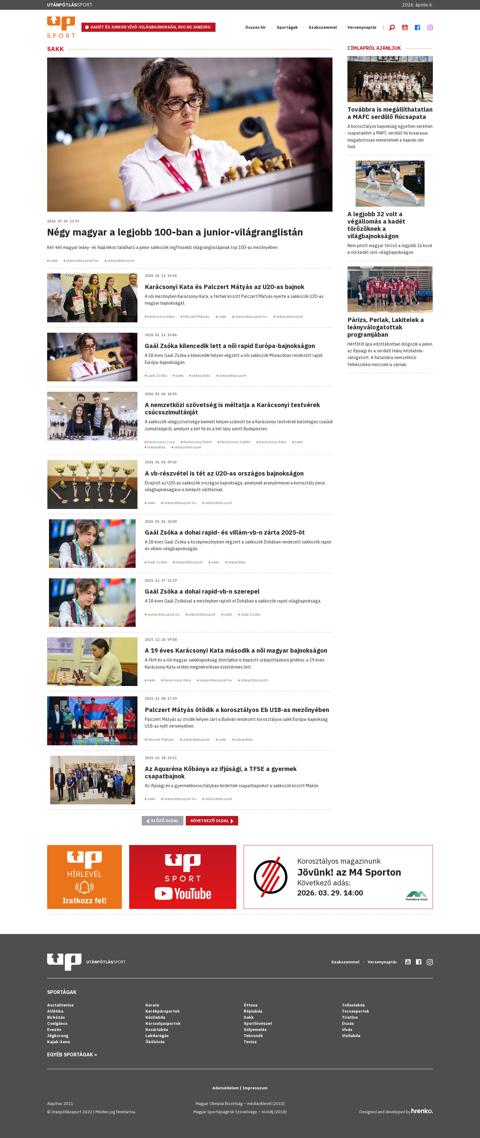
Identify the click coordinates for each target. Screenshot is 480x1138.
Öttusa (250, 1005)
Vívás (347, 1029)
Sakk (55, 49)
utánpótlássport (120, 260)
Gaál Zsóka (157, 375)
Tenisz (250, 1041)
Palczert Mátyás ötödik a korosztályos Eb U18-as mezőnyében (237, 710)
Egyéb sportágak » (72, 1054)
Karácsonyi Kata (160, 316)
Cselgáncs (57, 1023)
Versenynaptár (362, 27)
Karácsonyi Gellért (235, 441)
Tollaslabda (353, 1005)
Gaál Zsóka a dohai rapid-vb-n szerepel (202, 591)
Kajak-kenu (58, 1041)
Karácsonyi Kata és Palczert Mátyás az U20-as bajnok (224, 287)
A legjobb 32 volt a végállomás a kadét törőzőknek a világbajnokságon (376, 225)
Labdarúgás (157, 1035)
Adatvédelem (226, 1088)
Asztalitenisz (60, 1005)
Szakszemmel (323, 27)
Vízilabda (351, 1035)
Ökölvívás (155, 1041)
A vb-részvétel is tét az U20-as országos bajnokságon (224, 473)
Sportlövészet (258, 1023)
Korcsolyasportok (163, 1023)
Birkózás (56, 1017)
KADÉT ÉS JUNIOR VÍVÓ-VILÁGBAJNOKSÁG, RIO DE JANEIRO (151, 27)
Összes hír (255, 27)
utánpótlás (201, 375)
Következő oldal (212, 821)
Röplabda (253, 1011)
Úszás (348, 1023)
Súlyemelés (255, 1029)
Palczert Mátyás (196, 316)
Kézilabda (155, 1017)
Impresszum (255, 1088)
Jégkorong (57, 1035)
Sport (69, 5)
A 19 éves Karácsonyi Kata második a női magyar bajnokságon (236, 650)
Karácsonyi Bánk (197, 441)
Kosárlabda (156, 1029)
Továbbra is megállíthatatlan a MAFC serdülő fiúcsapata (390, 113)
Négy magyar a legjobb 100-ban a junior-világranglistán (175, 231)
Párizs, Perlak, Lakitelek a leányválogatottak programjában (385, 327)
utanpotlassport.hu (82, 260)
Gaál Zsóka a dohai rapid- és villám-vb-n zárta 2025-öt (225, 532)
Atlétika (55, 1011)
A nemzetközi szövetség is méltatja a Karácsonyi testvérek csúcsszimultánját (232, 408)
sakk (54, 260)
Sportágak (287, 27)
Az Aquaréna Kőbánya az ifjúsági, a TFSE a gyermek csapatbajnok (221, 772)
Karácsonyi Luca (161, 441)
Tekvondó (253, 1035)
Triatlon (350, 1017)
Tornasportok (355, 1011)
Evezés (54, 1029)
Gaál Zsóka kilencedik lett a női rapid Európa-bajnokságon (230, 346)
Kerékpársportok (162, 1011)
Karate (152, 1005)
